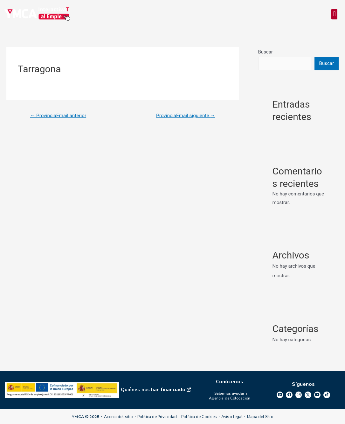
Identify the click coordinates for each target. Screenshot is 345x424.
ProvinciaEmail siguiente (184, 116)
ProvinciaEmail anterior (60, 116)
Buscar (265, 52)
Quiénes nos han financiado (155, 389)
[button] (334, 14)
